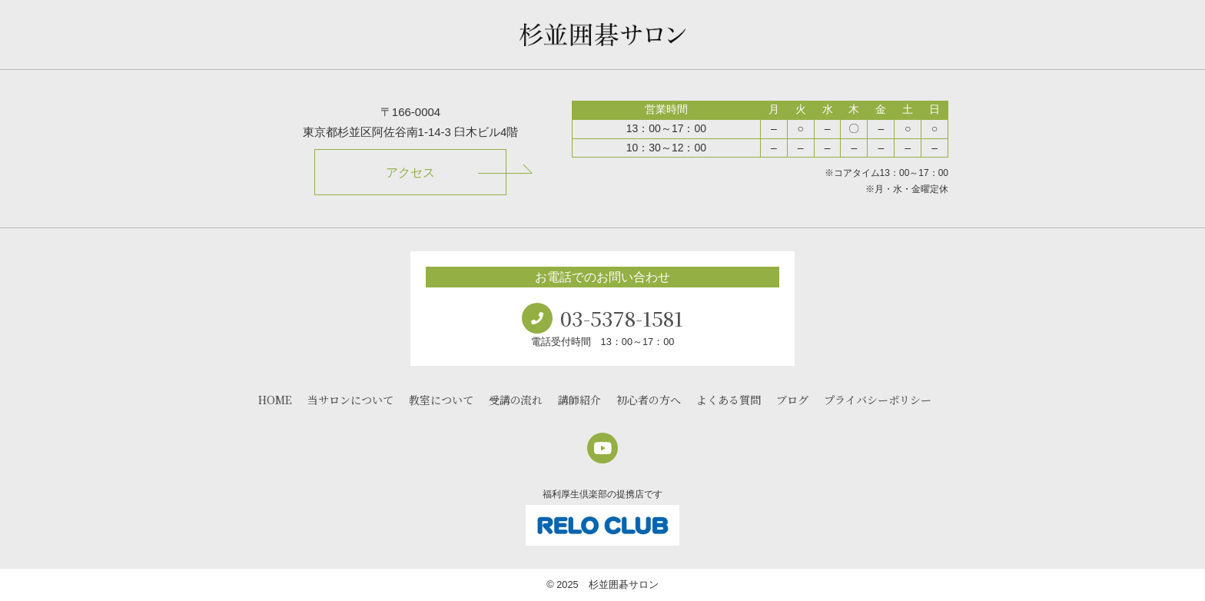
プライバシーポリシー (877, 399)
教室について (441, 399)
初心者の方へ (648, 399)
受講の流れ (516, 399)
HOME (275, 399)
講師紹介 (579, 399)
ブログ (792, 399)
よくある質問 (728, 399)
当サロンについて (350, 399)
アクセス (410, 172)
